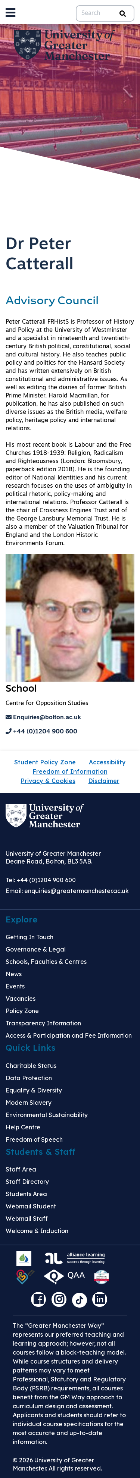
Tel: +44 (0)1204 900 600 (41, 880)
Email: (67, 890)
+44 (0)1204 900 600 (41, 732)
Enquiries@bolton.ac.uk (43, 718)
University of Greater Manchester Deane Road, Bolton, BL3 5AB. (53, 857)
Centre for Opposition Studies (47, 704)
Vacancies (20, 998)
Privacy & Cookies (48, 780)
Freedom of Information (70, 771)
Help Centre (23, 1127)
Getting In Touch (29, 937)
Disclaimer (103, 780)
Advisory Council (52, 301)
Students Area (26, 1194)
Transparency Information (43, 1023)
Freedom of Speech (34, 1139)
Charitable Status (31, 1065)
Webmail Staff (27, 1218)
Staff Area (21, 1169)
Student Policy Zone (45, 762)
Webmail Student (31, 1206)
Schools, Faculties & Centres (46, 961)
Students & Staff (40, 1152)
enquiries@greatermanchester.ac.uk (76, 890)
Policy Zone (22, 1011)
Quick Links (31, 1048)
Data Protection (29, 1078)
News (14, 974)
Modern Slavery (29, 1102)
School (21, 689)
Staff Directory (27, 1181)
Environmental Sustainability (47, 1115)
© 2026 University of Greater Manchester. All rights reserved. (57, 1464)
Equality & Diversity (34, 1090)
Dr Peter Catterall (40, 254)
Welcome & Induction (37, 1231)
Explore (21, 919)
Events (15, 986)
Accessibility (107, 762)
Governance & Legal (36, 949)
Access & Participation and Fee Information (69, 1035)
